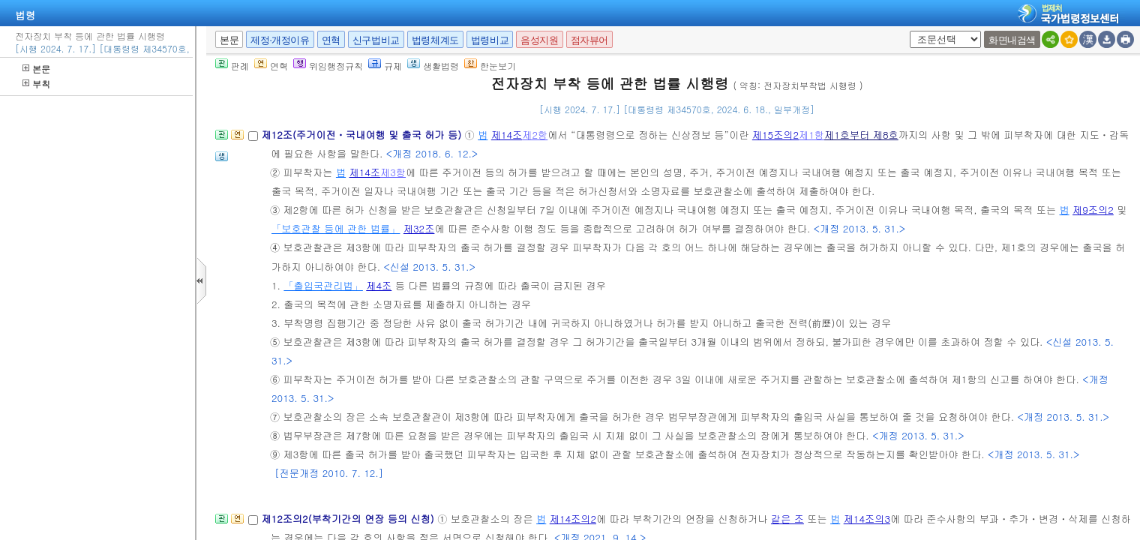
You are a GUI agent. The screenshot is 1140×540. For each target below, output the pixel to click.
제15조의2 (775, 135)
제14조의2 (573, 519)
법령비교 (489, 40)
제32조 (419, 228)
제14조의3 (867, 519)
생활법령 (433, 65)
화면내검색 (1012, 40)
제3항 (393, 172)
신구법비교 (376, 40)
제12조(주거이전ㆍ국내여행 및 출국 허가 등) (362, 135)
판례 (232, 65)
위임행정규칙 (328, 65)
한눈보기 (490, 65)
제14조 (507, 135)
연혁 (331, 40)
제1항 (811, 135)
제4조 (379, 285)
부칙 (36, 83)
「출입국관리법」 (323, 285)
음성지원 (539, 40)
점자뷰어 (589, 40)
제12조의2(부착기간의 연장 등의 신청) (349, 519)
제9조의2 (1093, 209)
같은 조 (787, 519)
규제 (385, 65)
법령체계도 (435, 40)
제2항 (535, 135)
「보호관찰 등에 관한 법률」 (336, 228)
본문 (36, 68)
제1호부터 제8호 (861, 135)
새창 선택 (907, 31)
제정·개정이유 (279, 40)
